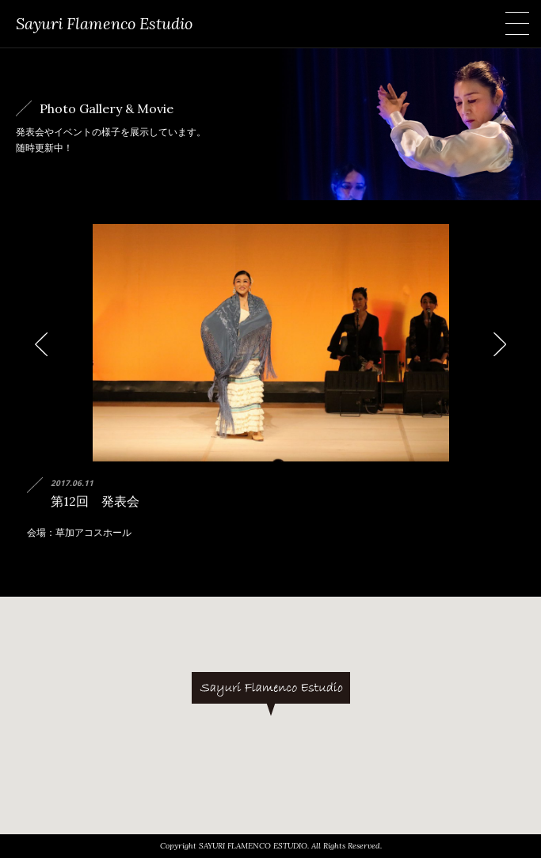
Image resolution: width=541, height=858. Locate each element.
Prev (47, 345)
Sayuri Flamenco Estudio (104, 23)
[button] (271, 694)
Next (493, 345)
